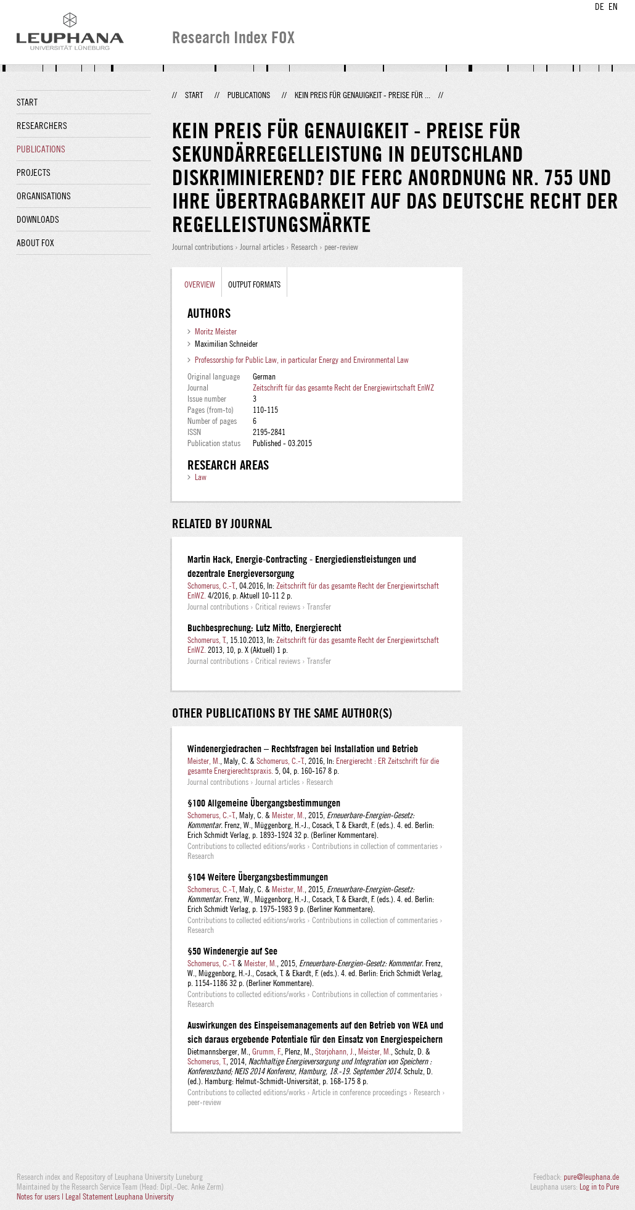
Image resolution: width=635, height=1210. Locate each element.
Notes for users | (41, 1196)
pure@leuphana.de (591, 1177)
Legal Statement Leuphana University (119, 1196)
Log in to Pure (599, 1186)
